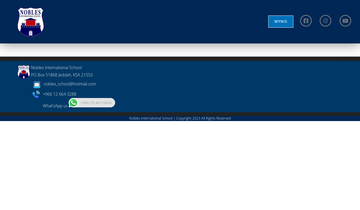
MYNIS (280, 21)
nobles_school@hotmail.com (63, 173)
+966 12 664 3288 (54, 183)
